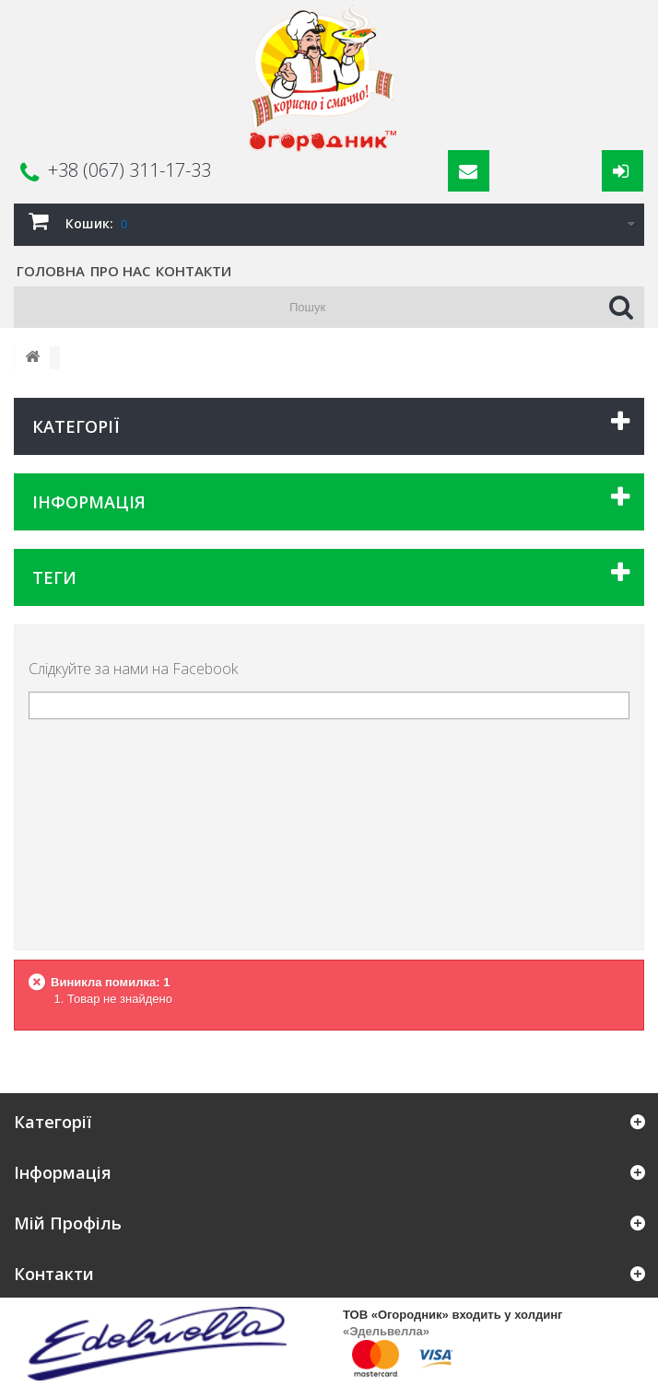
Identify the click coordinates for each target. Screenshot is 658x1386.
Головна (51, 271)
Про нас (120, 271)
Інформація (89, 502)
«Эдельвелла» (386, 1331)
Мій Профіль (68, 1223)
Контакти (193, 271)
